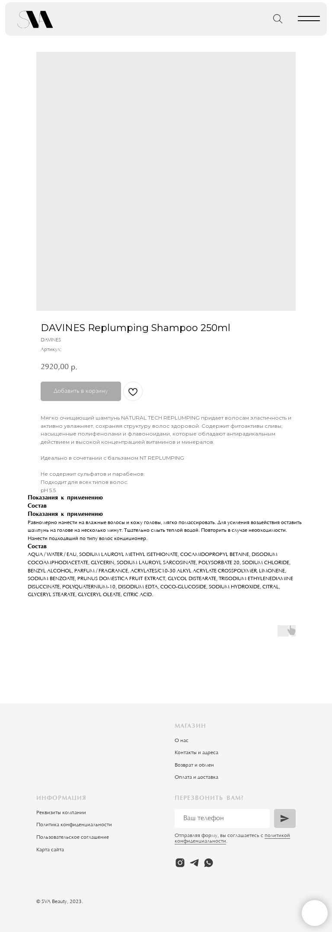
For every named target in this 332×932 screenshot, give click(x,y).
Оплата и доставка (196, 777)
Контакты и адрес (195, 752)
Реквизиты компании (61, 812)
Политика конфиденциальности (74, 825)
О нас (181, 740)
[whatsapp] (208, 862)
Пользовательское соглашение (72, 837)
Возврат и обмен (194, 765)
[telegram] (194, 862)
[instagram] (180, 862)
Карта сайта (50, 850)
